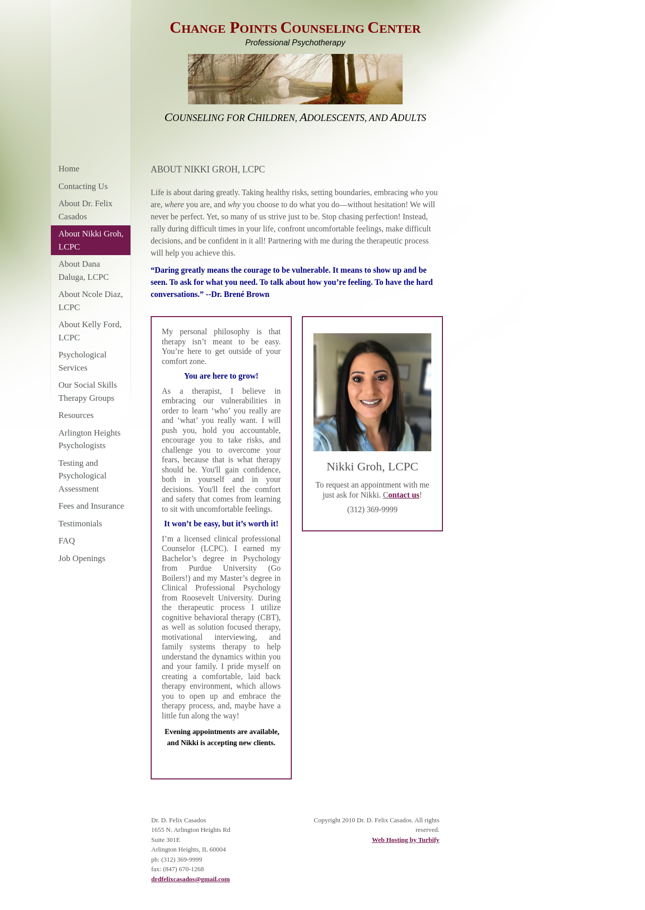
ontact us (404, 495)
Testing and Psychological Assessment (82, 476)
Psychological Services (82, 361)
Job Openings (81, 558)
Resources (76, 415)
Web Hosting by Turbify (405, 839)
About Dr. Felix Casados (85, 210)
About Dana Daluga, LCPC (83, 270)
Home (69, 168)
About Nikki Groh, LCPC (90, 240)
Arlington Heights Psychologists (89, 439)
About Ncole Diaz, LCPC (90, 300)
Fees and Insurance (91, 506)
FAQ (66, 540)
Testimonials (80, 523)
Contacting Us (83, 186)
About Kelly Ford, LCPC (89, 331)
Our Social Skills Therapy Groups (87, 391)
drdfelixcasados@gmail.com (190, 879)
